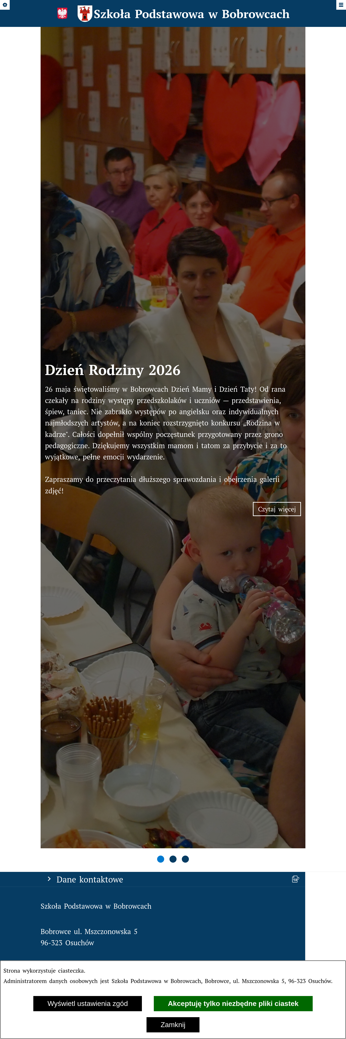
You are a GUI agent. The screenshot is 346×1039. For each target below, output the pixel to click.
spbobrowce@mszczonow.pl (110, 456)
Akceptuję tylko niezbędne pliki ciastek (233, 1003)
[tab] (161, 336)
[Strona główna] (56, 521)
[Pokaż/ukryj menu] (341, 5)
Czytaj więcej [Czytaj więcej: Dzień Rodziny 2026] (279, 248)
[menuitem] (173, 828)
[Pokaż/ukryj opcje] (5, 5)
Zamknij (173, 1025)
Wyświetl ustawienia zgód (87, 1003)
